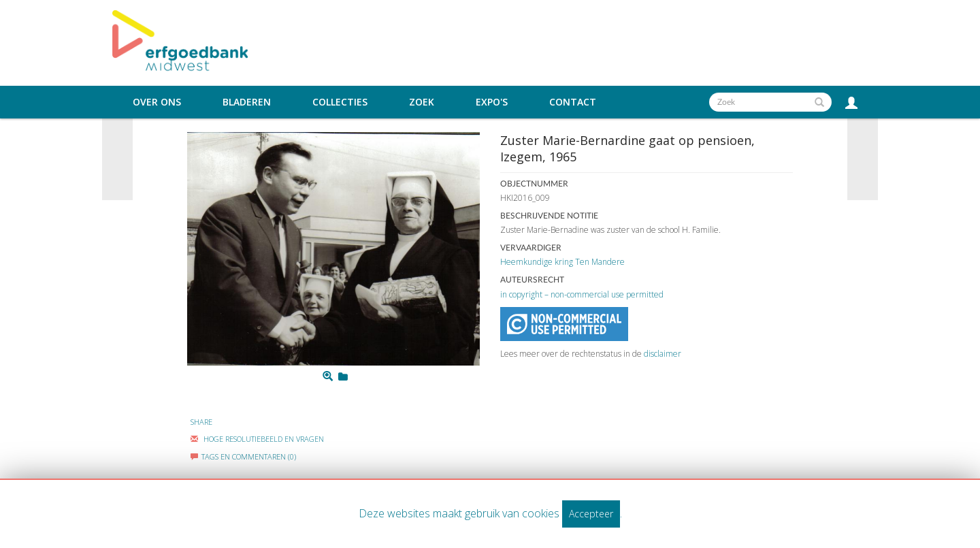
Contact (572, 102)
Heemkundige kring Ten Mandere (562, 262)
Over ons (157, 102)
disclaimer (662, 353)
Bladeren (247, 102)
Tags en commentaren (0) (243, 456)
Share (201, 422)
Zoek (421, 102)
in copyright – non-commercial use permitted (582, 294)
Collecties (340, 102)
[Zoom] (327, 376)
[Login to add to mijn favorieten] (343, 376)
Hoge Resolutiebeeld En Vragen (257, 439)
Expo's (492, 102)
